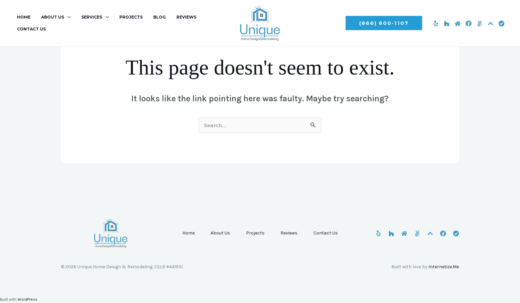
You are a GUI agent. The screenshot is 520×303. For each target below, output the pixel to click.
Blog (147, 23)
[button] (384, 23)
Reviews (172, 23)
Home (22, 23)
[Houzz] (447, 23)
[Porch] (490, 23)
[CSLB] (501, 23)
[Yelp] (436, 23)
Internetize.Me (443, 267)
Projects (121, 23)
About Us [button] (48, 23)
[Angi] (480, 23)
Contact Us (204, 23)
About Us (220, 233)
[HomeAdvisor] (458, 23)
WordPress (27, 299)
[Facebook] (469, 23)
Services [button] (85, 23)
